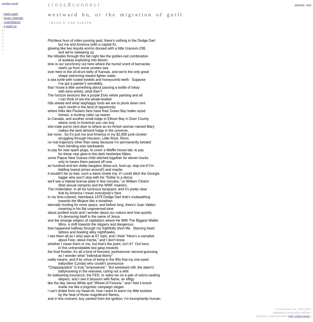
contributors (12, 22)
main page (11, 14)
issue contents (13, 18)
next (308, 4)
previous (300, 4)
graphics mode (10, 3)
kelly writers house (299, 316)
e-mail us (10, 26)
